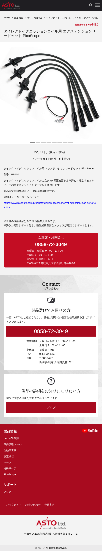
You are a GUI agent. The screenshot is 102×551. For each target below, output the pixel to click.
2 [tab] (37, 144)
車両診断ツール (12, 444)
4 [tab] (48, 144)
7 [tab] (65, 144)
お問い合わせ (33, 504)
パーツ (7, 462)
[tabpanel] (51, 93)
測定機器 (18, 17)
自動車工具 (10, 450)
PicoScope (10, 474)
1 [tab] (32, 144)
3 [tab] (43, 144)
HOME (7, 17)
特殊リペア (10, 468)
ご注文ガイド (13, 504)
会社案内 (49, 504)
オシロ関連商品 (34, 17)
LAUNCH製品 (11, 438)
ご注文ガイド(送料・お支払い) (52, 158)
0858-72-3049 (51, 244)
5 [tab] (54, 144)
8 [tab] (70, 144)
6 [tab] (59, 144)
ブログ (51, 407)
